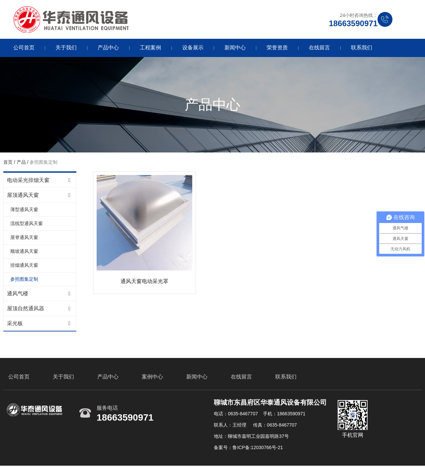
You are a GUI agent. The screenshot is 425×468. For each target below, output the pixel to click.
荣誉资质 (277, 48)
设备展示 (193, 48)
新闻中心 (235, 48)
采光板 (15, 324)
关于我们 (66, 48)
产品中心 (108, 48)
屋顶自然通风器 (25, 309)
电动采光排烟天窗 (28, 181)
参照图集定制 (24, 280)
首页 (8, 163)
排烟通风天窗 (24, 266)
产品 (21, 163)
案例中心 (152, 378)
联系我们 (361, 48)
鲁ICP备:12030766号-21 (257, 449)
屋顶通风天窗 (23, 196)
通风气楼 (17, 294)
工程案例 (150, 48)
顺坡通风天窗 (24, 252)
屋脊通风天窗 (24, 238)
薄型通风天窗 (24, 210)
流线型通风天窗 (26, 224)
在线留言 (319, 48)
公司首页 (24, 48)
